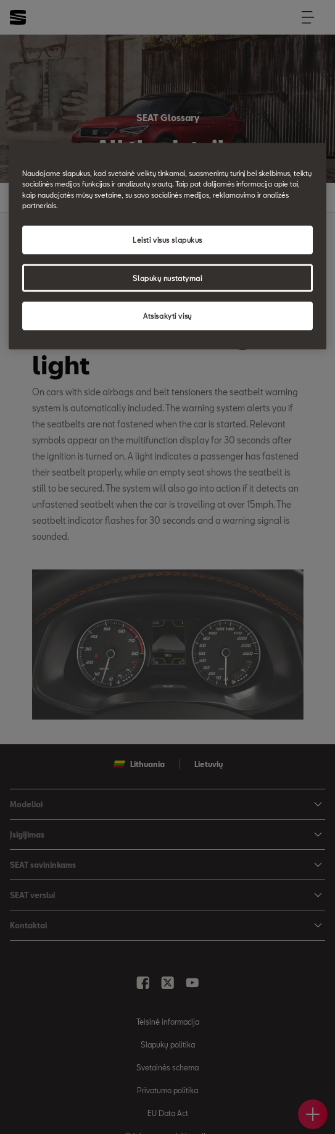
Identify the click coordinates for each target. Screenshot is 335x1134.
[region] (168, 246)
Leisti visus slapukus (167, 239)
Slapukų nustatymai (167, 278)
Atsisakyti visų (167, 316)
